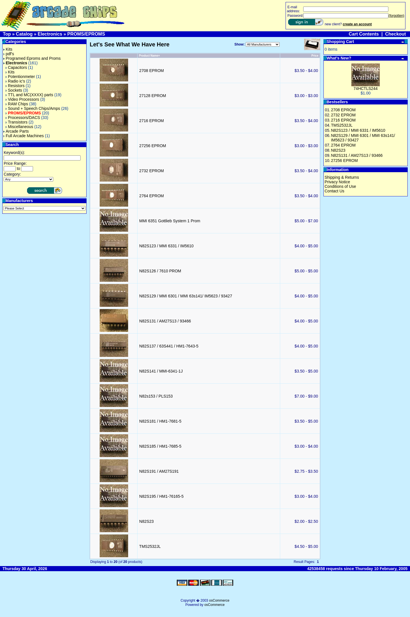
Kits (7, 49)
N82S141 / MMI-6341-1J (161, 371)
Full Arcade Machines (23, 135)
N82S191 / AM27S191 (159, 471)
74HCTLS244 (366, 88)
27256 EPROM (152, 145)
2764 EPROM (151, 196)
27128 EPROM (152, 95)
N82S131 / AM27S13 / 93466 (165, 321)
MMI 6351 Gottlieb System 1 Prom (169, 221)
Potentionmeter (20, 76)
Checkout (395, 34)
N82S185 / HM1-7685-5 (160, 446)
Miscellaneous (19, 126)
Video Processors (22, 99)
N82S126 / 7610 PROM (160, 271)
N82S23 (146, 521)
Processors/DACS (23, 117)
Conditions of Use (340, 186)
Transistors (17, 122)
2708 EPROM (151, 70)
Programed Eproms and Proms (32, 58)
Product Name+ (149, 55)
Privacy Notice (337, 182)
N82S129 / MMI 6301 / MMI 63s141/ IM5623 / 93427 (185, 296)
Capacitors (16, 67)
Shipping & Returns (342, 177)
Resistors (15, 85)
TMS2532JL (150, 546)
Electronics (50, 34)
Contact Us (334, 191)
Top (7, 34)
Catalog (24, 34)
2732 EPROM (151, 170)
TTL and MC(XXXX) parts (29, 94)
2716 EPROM (151, 120)
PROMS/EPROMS (86, 34)
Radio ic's (15, 81)
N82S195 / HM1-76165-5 (161, 496)
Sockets (14, 90)
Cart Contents (364, 34)
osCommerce (219, 600)
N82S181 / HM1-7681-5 (160, 421)
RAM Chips (17, 104)
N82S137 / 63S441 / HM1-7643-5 (168, 346)
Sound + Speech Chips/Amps (33, 108)
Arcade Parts (16, 131)
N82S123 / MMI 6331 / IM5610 (166, 246)
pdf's (8, 54)
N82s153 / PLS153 (156, 396)
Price (314, 55)
